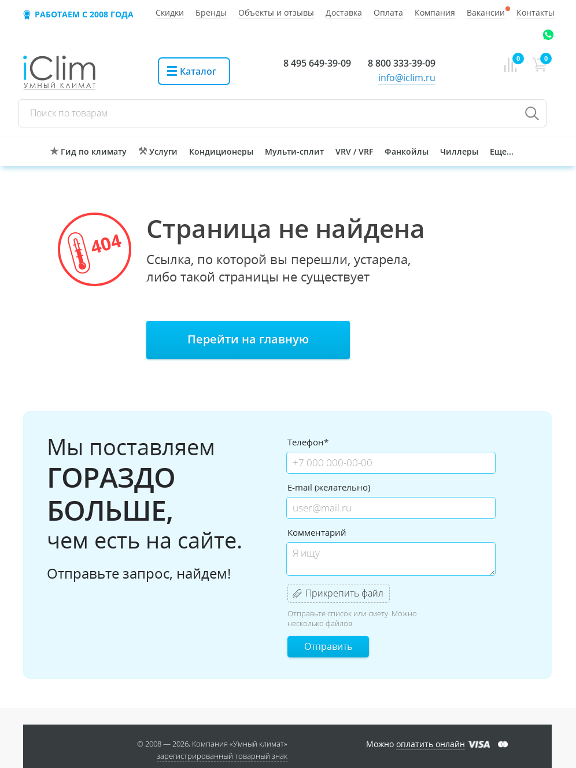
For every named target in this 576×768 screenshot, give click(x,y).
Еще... (502, 151)
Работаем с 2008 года (84, 14)
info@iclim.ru (406, 77)
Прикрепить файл (344, 593)
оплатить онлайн (430, 743)
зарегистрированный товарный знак (222, 756)
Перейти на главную (248, 339)
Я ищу (391, 559)
